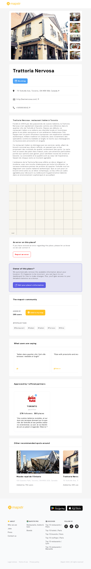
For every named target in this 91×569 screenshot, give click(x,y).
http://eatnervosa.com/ (27, 99)
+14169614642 (23, 107)
